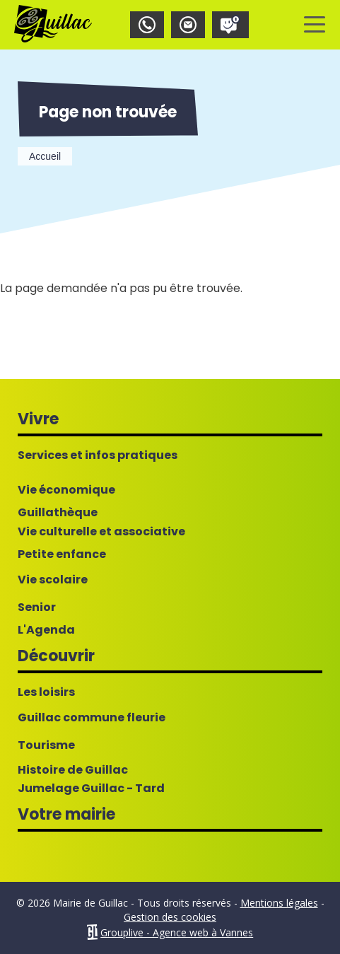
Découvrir (56, 656)
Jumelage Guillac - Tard (91, 788)
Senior (37, 607)
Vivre (38, 419)
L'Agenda (46, 630)
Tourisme (46, 745)
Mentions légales (279, 902)
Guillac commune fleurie (91, 717)
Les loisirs (46, 692)
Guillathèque (58, 512)
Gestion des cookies (170, 917)
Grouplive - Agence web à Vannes (176, 932)
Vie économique (66, 490)
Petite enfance (62, 554)
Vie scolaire (53, 580)
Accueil (45, 156)
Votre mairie (66, 814)
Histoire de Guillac (73, 770)
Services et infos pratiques (97, 455)
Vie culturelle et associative (101, 531)
